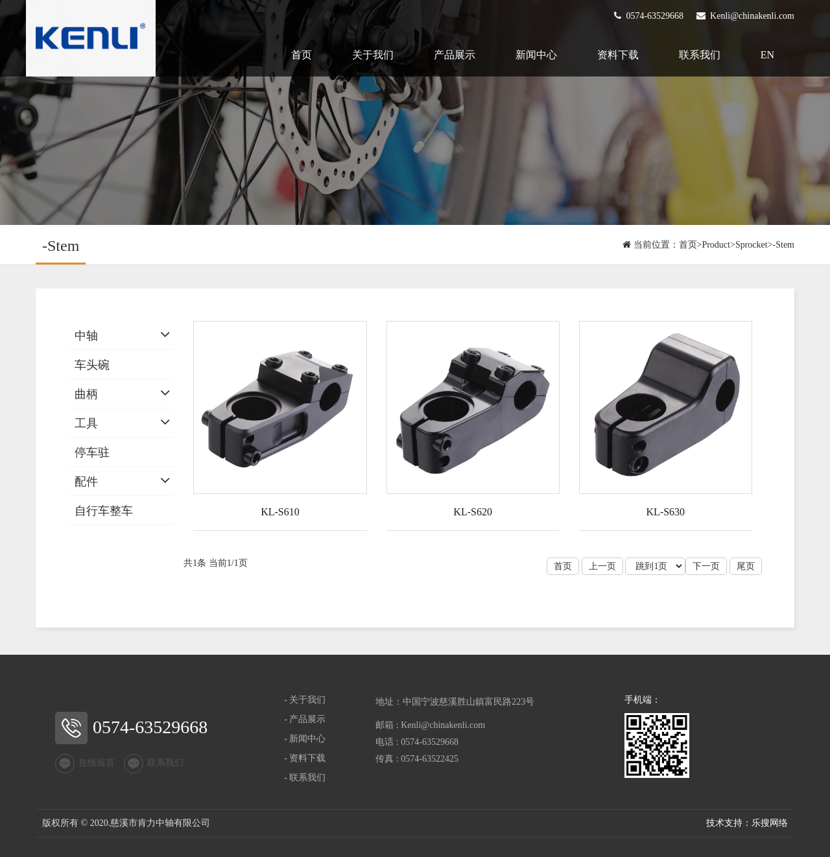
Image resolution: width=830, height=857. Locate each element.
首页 (301, 54)
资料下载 (618, 54)
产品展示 (454, 54)
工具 (86, 423)
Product (716, 245)
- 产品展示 (305, 719)
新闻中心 (536, 54)
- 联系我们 (305, 777)
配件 (86, 481)
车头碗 (92, 364)
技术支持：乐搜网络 (747, 823)
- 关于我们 (305, 700)
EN (767, 54)
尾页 (746, 566)
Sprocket (751, 245)
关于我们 (373, 54)
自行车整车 (104, 510)
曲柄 (86, 394)
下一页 (706, 566)
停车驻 (92, 452)
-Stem (783, 245)
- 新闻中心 (305, 739)
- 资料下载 (305, 758)
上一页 (602, 566)
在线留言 (85, 763)
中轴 (86, 335)
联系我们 (699, 54)
